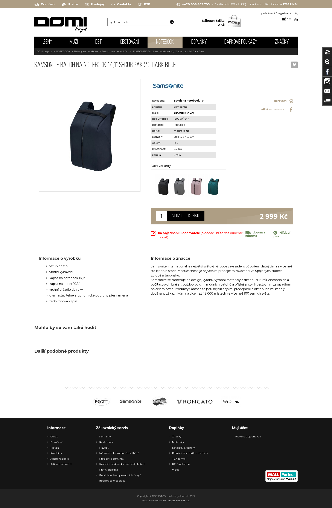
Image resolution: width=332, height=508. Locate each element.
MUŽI (74, 42)
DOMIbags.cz (44, 51)
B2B (143, 4)
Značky (282, 42)
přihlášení (268, 13)
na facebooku (277, 109)
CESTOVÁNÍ (129, 42)
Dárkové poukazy (240, 42)
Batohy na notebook (86, 51)
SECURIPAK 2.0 (184, 112)
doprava (255, 234)
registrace (284, 13)
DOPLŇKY (199, 42)
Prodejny (95, 4)
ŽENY (47, 42)
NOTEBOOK (165, 42)
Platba (70, 4)
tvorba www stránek (166, 500)
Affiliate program (61, 464)
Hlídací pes (281, 234)
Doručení (44, 4)
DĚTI (98, 42)
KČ (284, 19)
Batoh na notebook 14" (115, 51)
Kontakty (121, 4)
